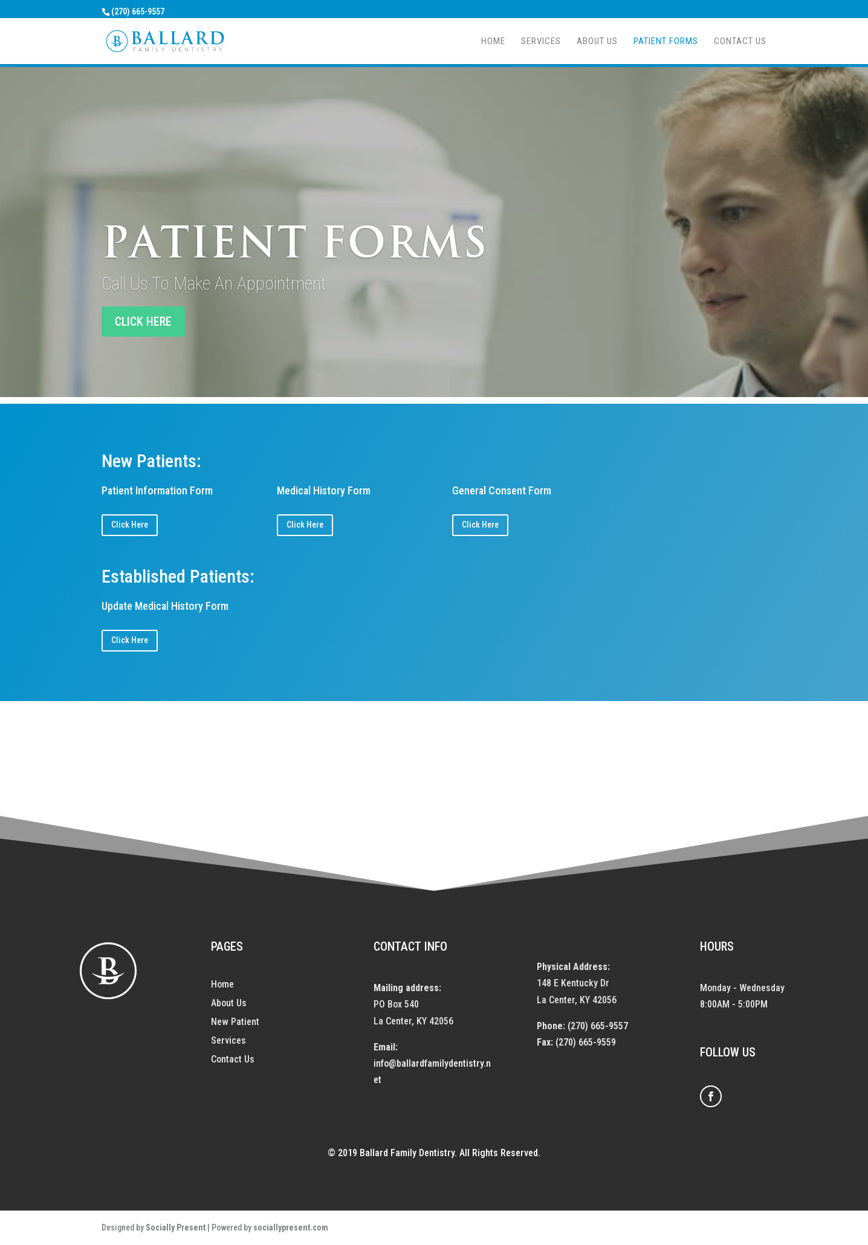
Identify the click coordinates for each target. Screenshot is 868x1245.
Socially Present (176, 1227)
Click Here (129, 524)
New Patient (235, 1021)
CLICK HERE (143, 321)
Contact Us (740, 42)
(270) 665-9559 (585, 1042)
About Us (597, 42)
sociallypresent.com (290, 1227)
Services (541, 42)
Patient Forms (665, 42)
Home (493, 42)
